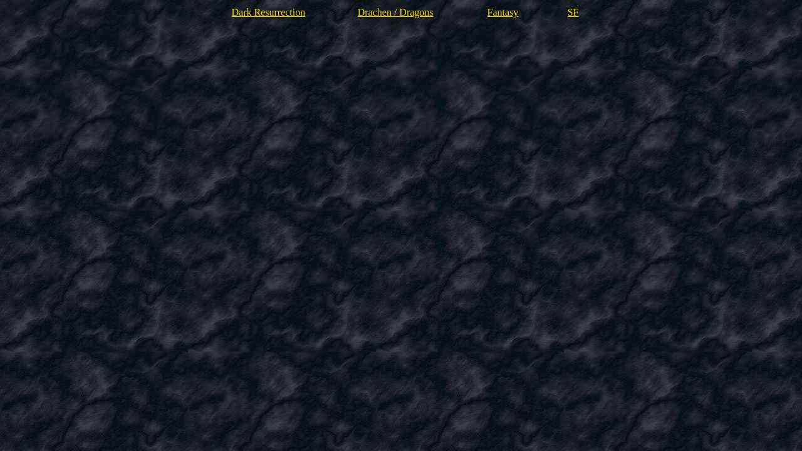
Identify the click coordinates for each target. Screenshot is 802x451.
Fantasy (503, 12)
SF (573, 12)
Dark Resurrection (268, 12)
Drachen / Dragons (396, 12)
